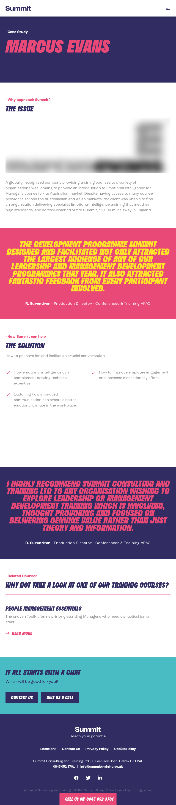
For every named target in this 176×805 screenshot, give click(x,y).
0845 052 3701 (64, 767)
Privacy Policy (97, 749)
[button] (167, 8)
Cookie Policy (125, 749)
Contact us (22, 697)
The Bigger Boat (142, 790)
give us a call (60, 697)
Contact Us (71, 749)
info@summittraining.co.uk (101, 767)
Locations (48, 749)
